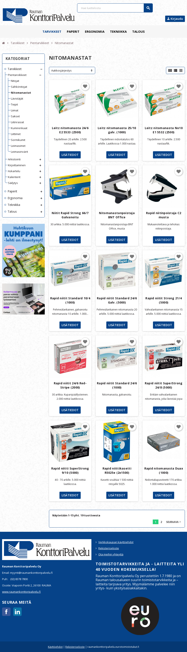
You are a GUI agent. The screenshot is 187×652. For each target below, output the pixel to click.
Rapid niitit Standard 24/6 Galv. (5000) (117, 300)
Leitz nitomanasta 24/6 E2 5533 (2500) (70, 130)
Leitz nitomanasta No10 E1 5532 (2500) (164, 130)
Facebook (6, 611)
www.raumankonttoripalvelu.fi (21, 592)
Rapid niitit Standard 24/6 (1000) (117, 385)
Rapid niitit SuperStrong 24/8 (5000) (164, 385)
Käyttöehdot (55, 646)
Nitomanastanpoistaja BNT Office (117, 215)
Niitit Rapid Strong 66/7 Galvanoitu (70, 215)
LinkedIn (17, 611)
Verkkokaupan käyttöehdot (115, 542)
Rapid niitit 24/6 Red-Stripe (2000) (70, 385)
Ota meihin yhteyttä (110, 554)
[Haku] (114, 7)
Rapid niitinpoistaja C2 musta (163, 215)
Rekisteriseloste (108, 548)
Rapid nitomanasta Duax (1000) (163, 470)
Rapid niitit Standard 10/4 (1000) (70, 300)
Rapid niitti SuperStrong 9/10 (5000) (70, 470)
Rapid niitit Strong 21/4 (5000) (163, 300)
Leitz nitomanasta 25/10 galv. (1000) (117, 130)
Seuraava (174, 522)
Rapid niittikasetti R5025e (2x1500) (117, 470)
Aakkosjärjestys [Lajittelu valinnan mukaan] (61, 70)
